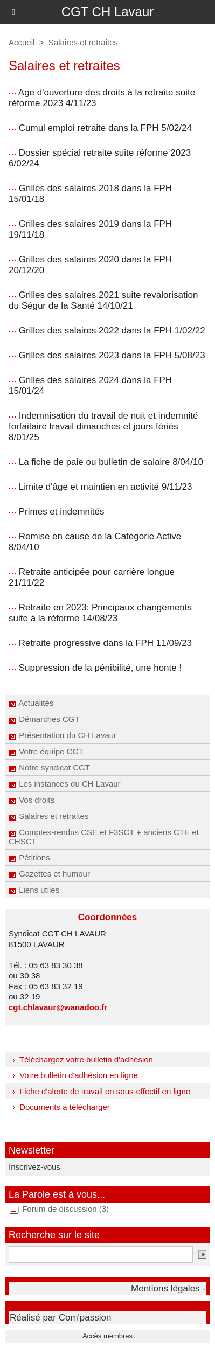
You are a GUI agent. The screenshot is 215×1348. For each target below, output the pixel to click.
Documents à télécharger (59, 1106)
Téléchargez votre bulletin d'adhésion (81, 1059)
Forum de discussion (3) (65, 1208)
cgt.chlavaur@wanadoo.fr (58, 1007)
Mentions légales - (168, 1288)
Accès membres (107, 1336)
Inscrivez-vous (34, 1166)
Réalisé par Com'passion (60, 1317)
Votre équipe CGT (46, 751)
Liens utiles (34, 889)
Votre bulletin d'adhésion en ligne (73, 1075)
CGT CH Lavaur (107, 11)
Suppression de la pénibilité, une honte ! (100, 668)
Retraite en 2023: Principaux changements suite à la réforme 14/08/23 (100, 612)
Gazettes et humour (49, 873)
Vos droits (31, 799)
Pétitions (29, 857)
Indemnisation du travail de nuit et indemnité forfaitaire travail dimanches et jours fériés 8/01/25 (103, 426)
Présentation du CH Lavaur (62, 735)
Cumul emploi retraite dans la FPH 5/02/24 (105, 128)
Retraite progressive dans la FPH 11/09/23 (105, 643)
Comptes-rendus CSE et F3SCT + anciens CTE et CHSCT (104, 837)
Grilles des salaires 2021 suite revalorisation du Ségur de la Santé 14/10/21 (103, 300)
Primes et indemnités (62, 511)
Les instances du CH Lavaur (65, 783)
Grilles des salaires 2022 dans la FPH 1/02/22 (112, 330)
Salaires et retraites (48, 816)
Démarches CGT (44, 719)
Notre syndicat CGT (49, 767)
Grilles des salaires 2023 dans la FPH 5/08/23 (112, 355)
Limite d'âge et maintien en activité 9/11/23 (105, 487)
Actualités (31, 702)
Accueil (21, 42)
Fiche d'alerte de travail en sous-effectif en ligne (99, 1091)
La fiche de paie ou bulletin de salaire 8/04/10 (111, 462)
